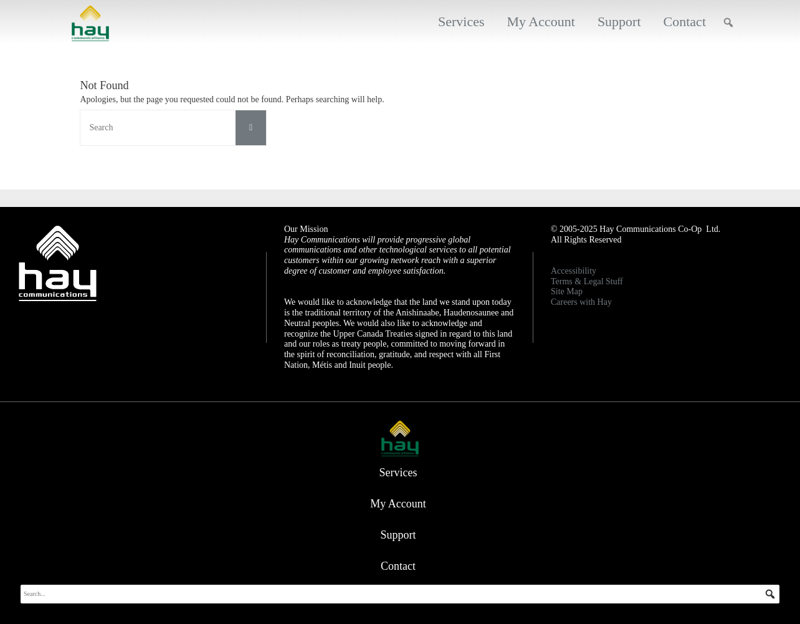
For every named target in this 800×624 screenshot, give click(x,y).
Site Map (567, 291)
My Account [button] (540, 21)
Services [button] (461, 21)
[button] (728, 22)
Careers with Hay (581, 302)
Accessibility (573, 271)
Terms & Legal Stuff (587, 281)
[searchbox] (400, 594)
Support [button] (619, 21)
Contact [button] (685, 21)
